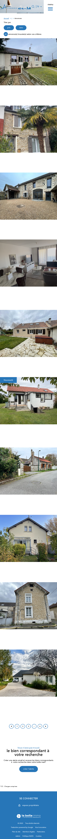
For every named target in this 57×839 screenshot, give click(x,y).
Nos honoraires (40, 827)
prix (8, 27)
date (21, 27)
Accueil (6, 18)
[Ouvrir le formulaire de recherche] (33, 6)
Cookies (38, 836)
